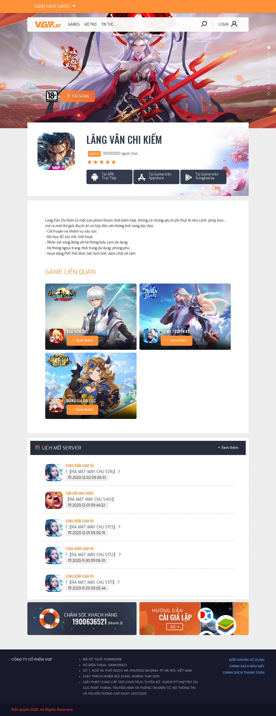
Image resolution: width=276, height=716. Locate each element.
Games (56, 5)
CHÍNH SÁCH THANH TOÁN (243, 672)
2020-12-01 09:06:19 (88, 533)
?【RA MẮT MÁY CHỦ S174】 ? (92, 471)
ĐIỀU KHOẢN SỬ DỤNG (246, 660)
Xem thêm (84, 340)
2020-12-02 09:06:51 (89, 477)
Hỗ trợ (90, 24)
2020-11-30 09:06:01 (88, 560)
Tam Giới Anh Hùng (79, 493)
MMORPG (94, 154)
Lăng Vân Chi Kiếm (124, 139)
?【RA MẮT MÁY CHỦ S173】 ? (92, 527)
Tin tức (107, 24)
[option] (138, 70)
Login (223, 24)
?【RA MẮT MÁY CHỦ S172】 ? (93, 554)
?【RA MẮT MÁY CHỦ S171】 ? (92, 582)
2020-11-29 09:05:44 (88, 588)
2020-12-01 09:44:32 (88, 505)
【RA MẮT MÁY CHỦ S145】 (90, 499)
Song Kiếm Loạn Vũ (79, 465)
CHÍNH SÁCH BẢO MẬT (246, 666)
